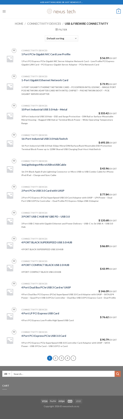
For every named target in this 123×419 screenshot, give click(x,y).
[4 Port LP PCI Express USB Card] (9, 316)
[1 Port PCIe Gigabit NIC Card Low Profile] (9, 59)
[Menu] (4, 11)
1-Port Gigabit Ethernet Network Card (44, 80)
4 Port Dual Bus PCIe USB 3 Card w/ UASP (46, 287)
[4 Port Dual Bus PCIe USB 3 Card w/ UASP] (9, 292)
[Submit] (118, 374)
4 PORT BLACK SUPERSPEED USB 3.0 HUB (46, 242)
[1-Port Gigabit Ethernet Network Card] (9, 86)
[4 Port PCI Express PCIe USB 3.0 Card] (9, 340)
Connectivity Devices (44, 23)
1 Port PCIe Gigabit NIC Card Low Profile (45, 54)
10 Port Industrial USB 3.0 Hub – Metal (44, 109)
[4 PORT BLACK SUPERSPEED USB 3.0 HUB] (9, 245)
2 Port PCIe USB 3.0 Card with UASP (42, 190)
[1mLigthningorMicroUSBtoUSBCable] (9, 169)
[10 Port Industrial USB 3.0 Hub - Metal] (9, 116)
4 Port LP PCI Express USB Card (40, 313)
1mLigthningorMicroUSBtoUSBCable (43, 164)
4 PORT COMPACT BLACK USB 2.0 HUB (45, 265)
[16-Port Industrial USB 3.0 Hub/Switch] (9, 143)
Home (19, 23)
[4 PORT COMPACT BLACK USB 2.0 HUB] (9, 268)
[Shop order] (61, 38)
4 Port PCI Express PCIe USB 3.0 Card (43, 335)
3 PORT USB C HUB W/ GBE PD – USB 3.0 (45, 216)
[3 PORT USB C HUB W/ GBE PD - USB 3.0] (9, 221)
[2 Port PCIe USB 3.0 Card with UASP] (9, 195)
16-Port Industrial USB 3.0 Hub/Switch (44, 138)
